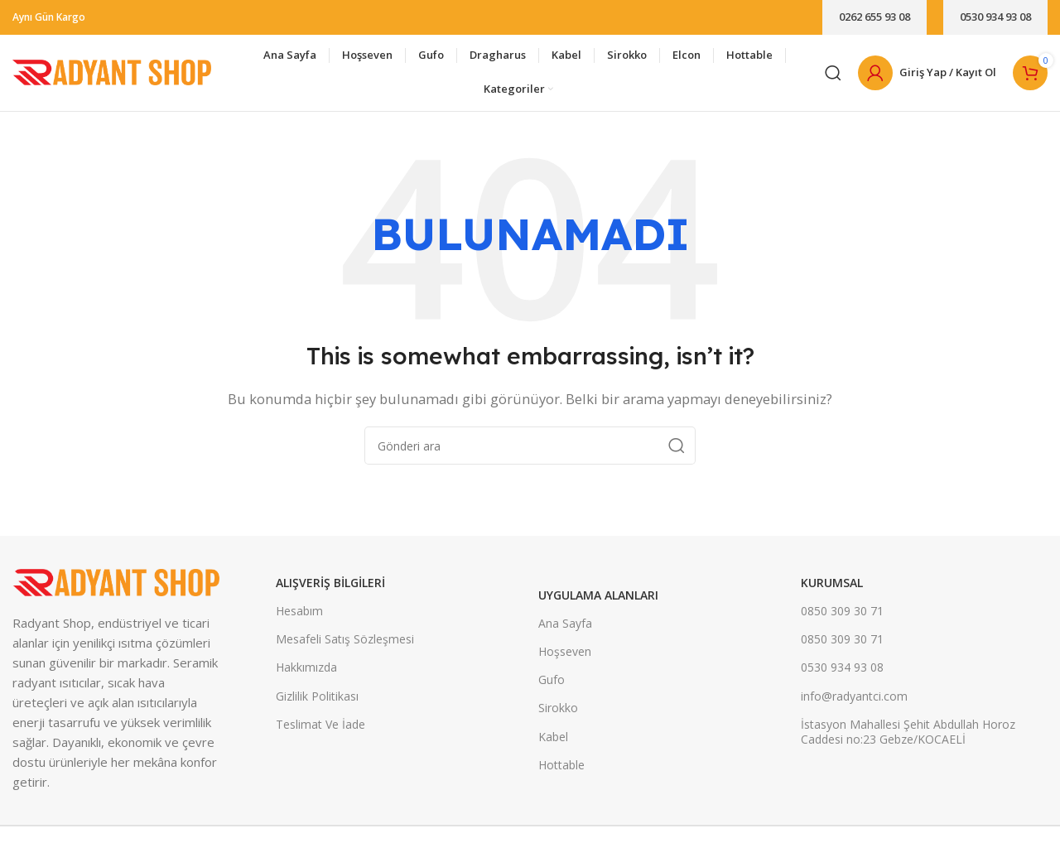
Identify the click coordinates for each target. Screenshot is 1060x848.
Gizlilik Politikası (317, 703)
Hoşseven (564, 658)
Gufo (551, 686)
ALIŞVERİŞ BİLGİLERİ (330, 589)
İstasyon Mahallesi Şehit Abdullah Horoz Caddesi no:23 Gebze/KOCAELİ (908, 738)
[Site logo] (111, 74)
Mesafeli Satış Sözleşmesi (345, 645)
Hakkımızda (306, 674)
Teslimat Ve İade (320, 731)
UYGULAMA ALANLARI (598, 602)
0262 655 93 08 (874, 16)
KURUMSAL (832, 589)
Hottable (561, 771)
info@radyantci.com (854, 703)
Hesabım (299, 617)
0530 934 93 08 (995, 16)
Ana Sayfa (565, 630)
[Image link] (115, 587)
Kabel (553, 743)
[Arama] (833, 76)
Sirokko (558, 715)
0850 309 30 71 (842, 617)
